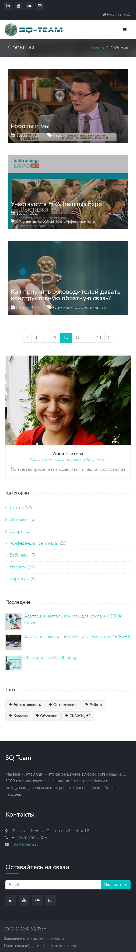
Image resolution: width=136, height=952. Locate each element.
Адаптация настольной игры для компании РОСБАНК (77, 637)
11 (77, 337)
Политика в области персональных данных (41, 946)
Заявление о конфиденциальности (34, 939)
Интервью (20, 519)
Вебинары (19, 555)
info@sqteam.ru (25, 844)
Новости (18, 567)
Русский (114, 14)
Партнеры (20, 579)
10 (65, 337)
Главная (97, 48)
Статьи (17, 508)
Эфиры (16, 531)
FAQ (127, 14)
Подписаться (115, 885)
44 (98, 337)
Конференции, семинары (34, 543)
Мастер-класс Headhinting (50, 658)
